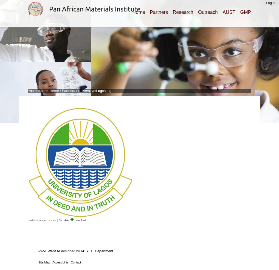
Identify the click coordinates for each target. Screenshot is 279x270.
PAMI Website (49, 251)
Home (138, 12)
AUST (229, 12)
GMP (245, 12)
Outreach (208, 12)
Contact (76, 262)
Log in (270, 3)
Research (183, 12)
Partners (159, 12)
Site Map (44, 262)
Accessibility (60, 262)
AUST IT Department (97, 251)
